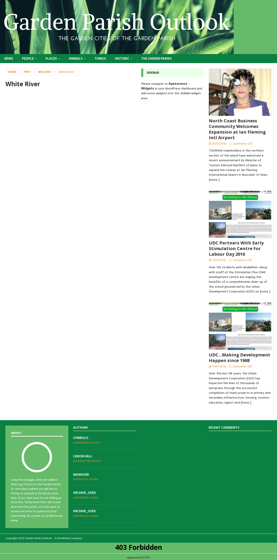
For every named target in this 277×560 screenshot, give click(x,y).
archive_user (84, 492)
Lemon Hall (82, 456)
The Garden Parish (156, 58)
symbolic (81, 438)
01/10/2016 (219, 143)
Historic (122, 58)
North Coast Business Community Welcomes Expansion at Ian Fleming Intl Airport (237, 129)
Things (100, 58)
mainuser (81, 474)
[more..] (214, 179)
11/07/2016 (219, 260)
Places (51, 58)
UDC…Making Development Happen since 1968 (239, 357)
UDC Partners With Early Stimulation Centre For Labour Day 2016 (236, 248)
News (8, 58)
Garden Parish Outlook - (39, 538)
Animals (76, 58)
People (28, 58)
